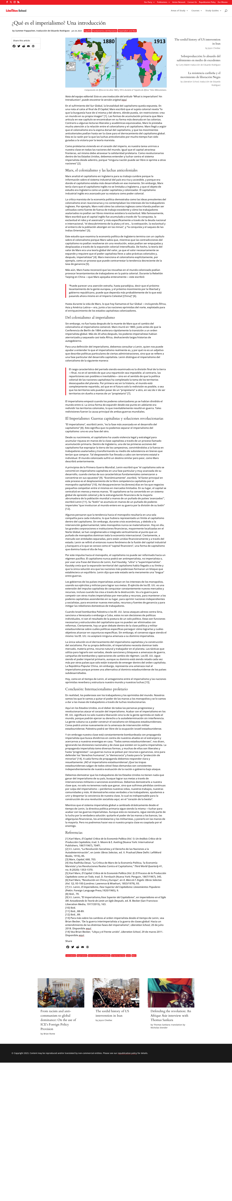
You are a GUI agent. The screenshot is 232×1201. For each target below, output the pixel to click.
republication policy (127, 1053)
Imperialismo (82, 955)
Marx (134, 955)
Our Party (148, 2)
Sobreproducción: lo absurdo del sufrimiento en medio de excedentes (198, 58)
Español (87, 30)
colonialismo (71, 955)
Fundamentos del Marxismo (105, 30)
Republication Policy (207, 2)
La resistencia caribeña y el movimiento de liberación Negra (200, 75)
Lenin (128, 955)
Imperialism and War (127, 30)
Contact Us (192, 2)
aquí (124, 99)
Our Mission (223, 2)
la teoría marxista (118, 955)
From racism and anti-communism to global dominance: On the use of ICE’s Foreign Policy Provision (58, 1020)
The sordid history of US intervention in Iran (112, 1013)
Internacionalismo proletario (99, 955)
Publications (162, 2)
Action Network (178, 2)
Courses (195, 11)
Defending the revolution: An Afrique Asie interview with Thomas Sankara (171, 1015)
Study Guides (212, 11)
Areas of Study (178, 11)
